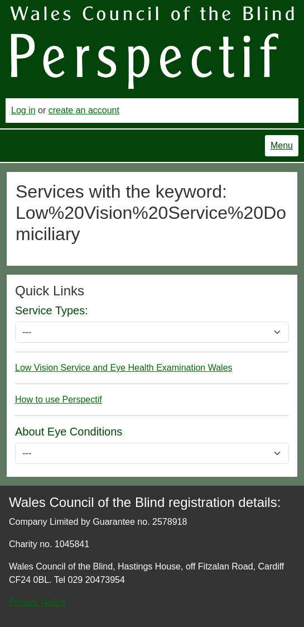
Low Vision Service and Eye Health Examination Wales (124, 367)
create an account (84, 110)
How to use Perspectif (58, 399)
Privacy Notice (37, 602)
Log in (23, 110)
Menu (282, 145)
